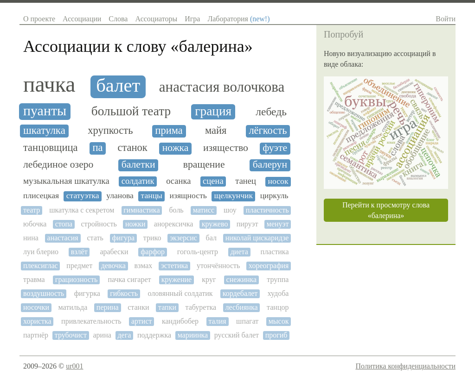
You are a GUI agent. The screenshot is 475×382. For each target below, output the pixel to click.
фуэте (275, 148)
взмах (144, 265)
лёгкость (268, 130)
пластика (275, 252)
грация (213, 111)
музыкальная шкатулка (66, 181)
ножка (175, 148)
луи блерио (40, 252)
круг (209, 279)
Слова (118, 19)
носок (278, 181)
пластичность (267, 210)
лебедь (271, 112)
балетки (138, 164)
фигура (123, 238)
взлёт (79, 252)
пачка (49, 84)
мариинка (193, 335)
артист (141, 321)
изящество (225, 148)
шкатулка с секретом (81, 210)
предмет (79, 265)
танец (245, 181)
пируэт (247, 224)
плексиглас (40, 265)
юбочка (34, 224)
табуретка (200, 307)
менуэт (278, 224)
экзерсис (183, 238)
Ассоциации (82, 19)
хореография (269, 265)
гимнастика (141, 210)
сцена (213, 181)
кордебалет (240, 293)
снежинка (241, 279)
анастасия (62, 238)
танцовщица (50, 147)
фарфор (153, 252)
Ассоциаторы (156, 19)
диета (239, 252)
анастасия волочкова (222, 87)
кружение (176, 279)
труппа (278, 279)
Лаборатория (238, 19)
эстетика (174, 265)
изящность (188, 195)
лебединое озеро (58, 164)
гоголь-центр (197, 252)
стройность (99, 224)
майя (215, 130)
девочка (113, 265)
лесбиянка (241, 307)
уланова (120, 195)
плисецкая (41, 195)
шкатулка (44, 130)
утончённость (218, 265)
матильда (73, 307)
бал (211, 238)
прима (168, 130)
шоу (230, 210)
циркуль (274, 195)
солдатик (138, 181)
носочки (36, 307)
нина (31, 238)
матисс (203, 210)
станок (132, 147)
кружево (215, 224)
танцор (278, 307)
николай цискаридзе (257, 238)
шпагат (247, 321)
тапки (167, 307)
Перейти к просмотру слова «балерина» (386, 210)
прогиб (276, 335)
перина (107, 307)
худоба (278, 293)
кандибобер (180, 321)
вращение (204, 164)
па (97, 147)
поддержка (154, 335)
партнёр (35, 335)
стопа (64, 224)
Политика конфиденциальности (405, 366)
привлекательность (91, 321)
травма (34, 279)
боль (176, 210)
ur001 (74, 366)
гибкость (124, 293)
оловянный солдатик (180, 293)
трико (152, 238)
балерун (270, 164)
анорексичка (173, 224)
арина (102, 335)
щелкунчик (233, 195)
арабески (114, 252)
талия (217, 321)
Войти (446, 19)
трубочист (71, 335)
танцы (151, 195)
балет (118, 85)
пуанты (44, 110)
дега (124, 335)
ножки (135, 224)
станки (138, 307)
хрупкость (110, 130)
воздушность (43, 293)
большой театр (131, 111)
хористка (37, 321)
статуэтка (82, 195)
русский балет (236, 335)
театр (31, 210)
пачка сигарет (129, 279)
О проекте (39, 19)
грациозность (76, 279)
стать (95, 238)
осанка (178, 181)
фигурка (87, 293)
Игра (192, 19)
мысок (279, 321)
